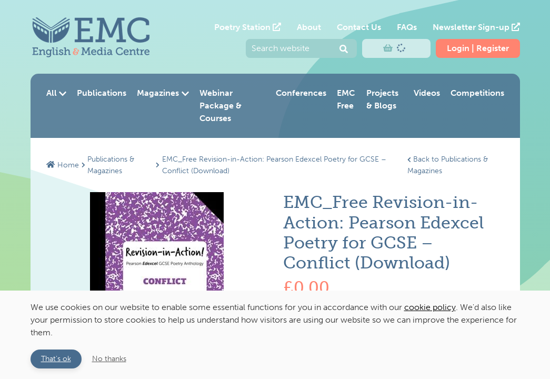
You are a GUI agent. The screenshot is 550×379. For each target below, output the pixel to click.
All (56, 93)
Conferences (301, 93)
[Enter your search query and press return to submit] (301, 48)
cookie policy (430, 307)
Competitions (477, 93)
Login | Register (478, 48)
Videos (427, 93)
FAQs (407, 27)
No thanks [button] (109, 358)
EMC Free (346, 99)
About (309, 27)
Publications (101, 93)
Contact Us (359, 27)
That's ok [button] (56, 358)
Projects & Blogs (382, 99)
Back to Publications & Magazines (447, 164)
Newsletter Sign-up (476, 27)
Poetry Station (247, 27)
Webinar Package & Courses (220, 105)
